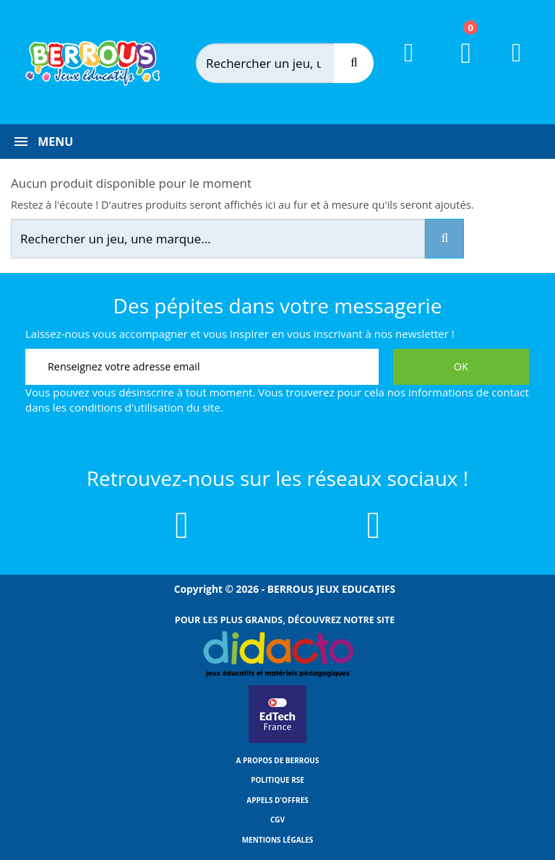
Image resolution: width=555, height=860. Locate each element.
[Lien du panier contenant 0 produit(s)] (457, 66)
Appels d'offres (277, 800)
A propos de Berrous (277, 760)
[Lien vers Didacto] (277, 654)
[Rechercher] (280, 63)
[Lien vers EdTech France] (277, 740)
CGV (277, 820)
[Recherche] (354, 63)
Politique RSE (277, 780)
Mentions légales (278, 840)
